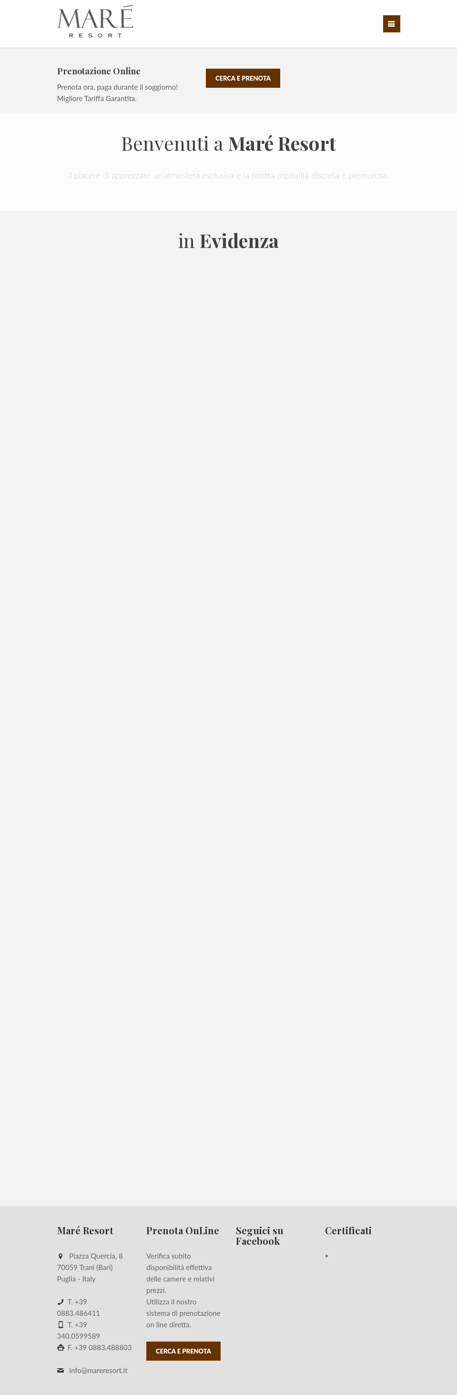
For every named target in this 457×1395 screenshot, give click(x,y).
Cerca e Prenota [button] (243, 78)
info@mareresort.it (98, 1370)
